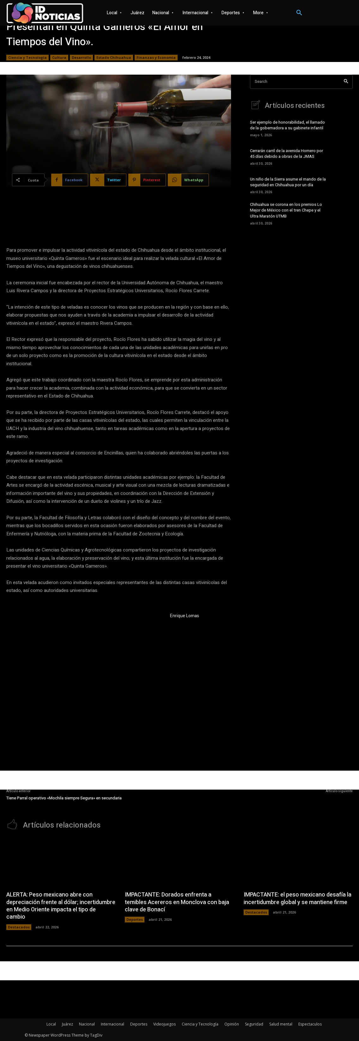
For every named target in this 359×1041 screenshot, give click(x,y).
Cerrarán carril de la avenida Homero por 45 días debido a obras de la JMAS (286, 153)
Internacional (112, 1024)
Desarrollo (81, 57)
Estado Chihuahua (113, 57)
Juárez (67, 1024)
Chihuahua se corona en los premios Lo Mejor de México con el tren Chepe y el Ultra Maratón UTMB (286, 210)
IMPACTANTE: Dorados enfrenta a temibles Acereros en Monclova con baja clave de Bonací (177, 902)
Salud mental (280, 1024)
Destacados (19, 927)
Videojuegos (164, 1024)
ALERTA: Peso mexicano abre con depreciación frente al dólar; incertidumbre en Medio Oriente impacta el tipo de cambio (60, 905)
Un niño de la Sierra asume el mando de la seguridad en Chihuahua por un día (288, 182)
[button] (299, 13)
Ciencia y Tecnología (27, 57)
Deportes (134, 919)
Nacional (87, 1024)
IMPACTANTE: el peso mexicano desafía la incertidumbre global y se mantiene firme (297, 898)
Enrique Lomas (184, 616)
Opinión (231, 1024)
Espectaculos (310, 1024)
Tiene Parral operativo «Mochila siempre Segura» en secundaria (64, 798)
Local (51, 1024)
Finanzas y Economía (156, 57)
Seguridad (254, 1024)
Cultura (59, 57)
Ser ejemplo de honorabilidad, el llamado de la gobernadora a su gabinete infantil (287, 125)
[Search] (346, 82)
